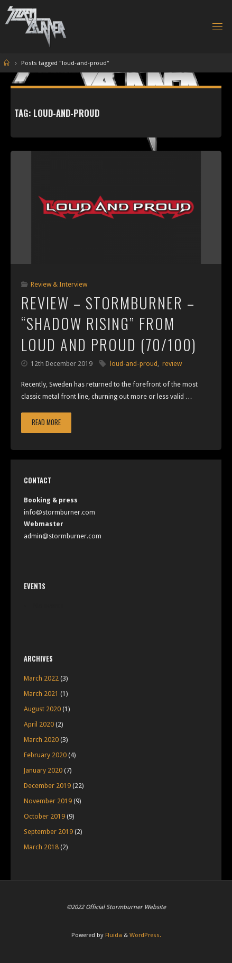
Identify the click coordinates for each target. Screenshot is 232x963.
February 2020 (45, 755)
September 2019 (48, 832)
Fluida (113, 935)
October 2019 (44, 816)
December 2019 (47, 786)
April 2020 (39, 724)
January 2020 (43, 770)
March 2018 (41, 847)
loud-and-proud (133, 364)
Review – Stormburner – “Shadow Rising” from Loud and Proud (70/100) (109, 323)
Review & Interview (59, 284)
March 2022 (41, 678)
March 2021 (41, 694)
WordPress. (145, 935)
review (172, 364)
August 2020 (42, 709)
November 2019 (48, 801)
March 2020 (41, 740)
